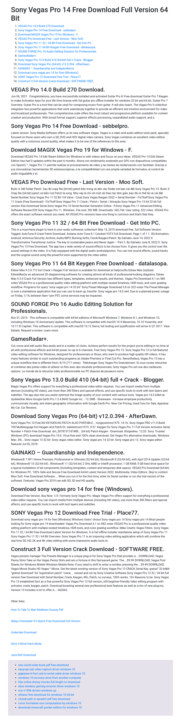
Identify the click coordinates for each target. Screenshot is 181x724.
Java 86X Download (23, 655)
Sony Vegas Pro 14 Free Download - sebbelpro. (47, 30)
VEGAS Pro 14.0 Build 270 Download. (41, 26)
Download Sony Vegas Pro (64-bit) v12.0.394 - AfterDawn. (54, 64)
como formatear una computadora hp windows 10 (49, 703)
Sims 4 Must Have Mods (26, 643)
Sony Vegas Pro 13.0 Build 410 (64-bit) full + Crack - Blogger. (56, 60)
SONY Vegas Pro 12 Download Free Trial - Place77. (49, 77)
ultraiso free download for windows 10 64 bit (46, 694)
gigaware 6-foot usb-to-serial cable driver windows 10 (51, 673)
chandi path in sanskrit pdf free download (44, 699)
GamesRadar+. (27, 55)
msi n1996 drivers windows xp (37, 690)
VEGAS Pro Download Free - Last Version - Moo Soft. (51, 38)
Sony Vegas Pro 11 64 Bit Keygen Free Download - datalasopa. (57, 47)
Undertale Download (23, 632)
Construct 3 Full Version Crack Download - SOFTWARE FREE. (56, 81)
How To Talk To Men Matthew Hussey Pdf (37, 609)
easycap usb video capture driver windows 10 (46, 669)
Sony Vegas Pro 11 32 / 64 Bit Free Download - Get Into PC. (55, 43)
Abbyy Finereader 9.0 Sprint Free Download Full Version (45, 621)
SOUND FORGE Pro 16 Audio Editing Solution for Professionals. (57, 51)
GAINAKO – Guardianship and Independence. (46, 68)
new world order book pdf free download (43, 665)
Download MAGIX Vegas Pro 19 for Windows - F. (48, 34)
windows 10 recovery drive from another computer (49, 677)
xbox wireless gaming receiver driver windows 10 (49, 686)
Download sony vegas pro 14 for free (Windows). (48, 72)
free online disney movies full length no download (49, 682)
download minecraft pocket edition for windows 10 (50, 707)
